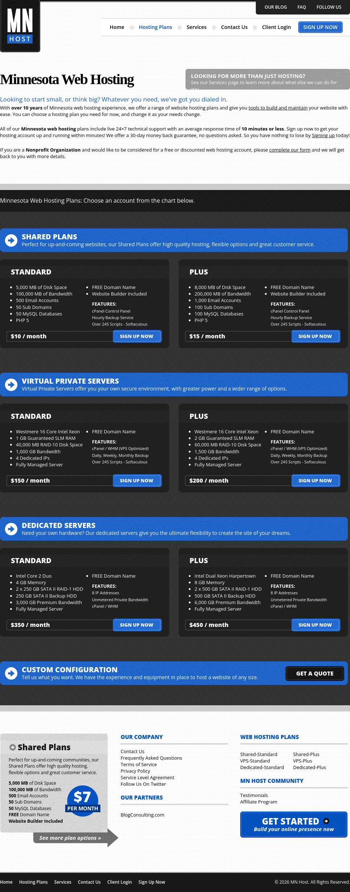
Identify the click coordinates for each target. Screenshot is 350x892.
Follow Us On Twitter (143, 784)
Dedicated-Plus (309, 767)
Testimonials (254, 795)
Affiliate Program (258, 801)
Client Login (276, 27)
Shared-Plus (306, 754)
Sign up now (136, 336)
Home (117, 27)
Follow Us (329, 7)
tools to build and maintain (278, 107)
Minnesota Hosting (20, 26)
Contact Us (234, 27)
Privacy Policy (135, 771)
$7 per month (82, 801)
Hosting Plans (155, 27)
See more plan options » (70, 837)
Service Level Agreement (147, 777)
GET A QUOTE (314, 673)
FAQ (301, 7)
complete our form (290, 149)
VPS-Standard (255, 760)
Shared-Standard (258, 754)
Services (197, 27)
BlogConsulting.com (142, 815)
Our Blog (275, 7)
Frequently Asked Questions (151, 758)
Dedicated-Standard (262, 767)
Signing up (323, 135)
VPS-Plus (302, 760)
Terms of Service (139, 764)
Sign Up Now (320, 27)
